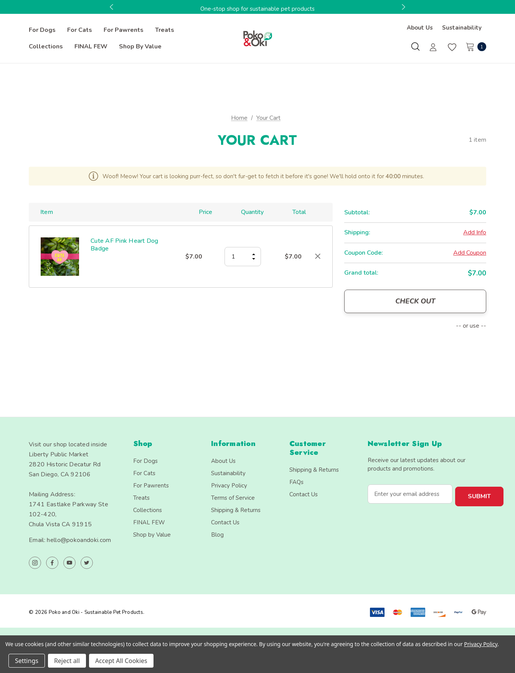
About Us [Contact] (420, 27)
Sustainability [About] (462, 27)
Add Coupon (469, 253)
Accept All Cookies (121, 660)
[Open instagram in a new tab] (35, 563)
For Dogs (145, 461)
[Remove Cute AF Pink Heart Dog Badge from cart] (317, 256)
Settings (26, 660)
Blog (217, 535)
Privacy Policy (229, 485)
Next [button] (402, 7)
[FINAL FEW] (91, 46)
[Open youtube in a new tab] (69, 563)
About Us (223, 461)
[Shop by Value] (140, 46)
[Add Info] (474, 232)
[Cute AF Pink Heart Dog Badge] (242, 256)
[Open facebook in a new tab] (52, 563)
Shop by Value (152, 535)
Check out (415, 301)
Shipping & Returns (236, 510)
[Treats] (164, 30)
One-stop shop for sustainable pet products (257, 9)
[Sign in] (433, 48)
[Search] (415, 46)
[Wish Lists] (451, 47)
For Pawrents (151, 485)
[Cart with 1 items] (473, 46)
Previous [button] (112, 7)
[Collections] (46, 46)
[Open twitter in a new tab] (87, 563)
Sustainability (228, 473)
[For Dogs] (42, 30)
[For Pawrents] (123, 30)
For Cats (144, 473)
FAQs (296, 482)
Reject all (67, 660)
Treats (141, 498)
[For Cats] (79, 30)
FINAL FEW (149, 522)
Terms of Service (233, 498)
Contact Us (225, 522)
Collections (147, 510)
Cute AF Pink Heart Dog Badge (124, 244)
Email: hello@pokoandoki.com (70, 540)
